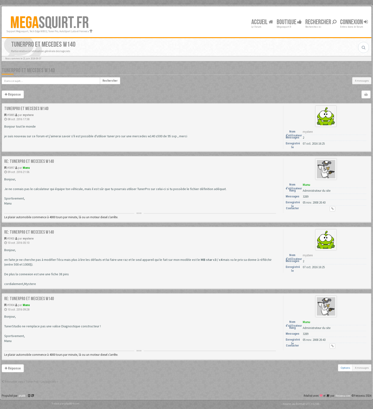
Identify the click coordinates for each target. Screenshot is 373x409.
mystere (28, 115)
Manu (26, 167)
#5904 (10, 305)
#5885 (10, 115)
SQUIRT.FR (49, 23)
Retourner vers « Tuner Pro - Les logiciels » (30, 382)
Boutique (289, 22)
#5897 (10, 167)
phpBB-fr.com (71, 403)
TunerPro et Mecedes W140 (28, 70)
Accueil (262, 22)
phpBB (22, 395)
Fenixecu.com (343, 395)
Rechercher (321, 22)
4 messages (362, 80)
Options (345, 367)
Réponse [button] (13, 94)
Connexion (354, 22)
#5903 (10, 238)
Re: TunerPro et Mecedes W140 (29, 161)
